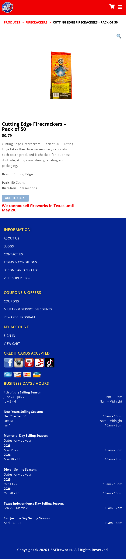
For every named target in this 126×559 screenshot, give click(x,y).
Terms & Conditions (20, 262)
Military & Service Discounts (28, 309)
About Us (11, 238)
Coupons (11, 301)
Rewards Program (19, 317)
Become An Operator (21, 270)
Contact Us (13, 254)
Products (12, 22)
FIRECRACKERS (36, 22)
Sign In (9, 336)
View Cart (12, 344)
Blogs (9, 246)
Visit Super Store (18, 278)
